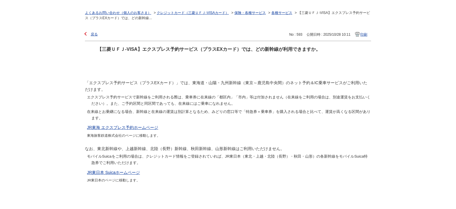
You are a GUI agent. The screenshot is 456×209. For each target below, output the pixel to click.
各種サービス (281, 13)
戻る (94, 34)
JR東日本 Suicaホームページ (113, 172)
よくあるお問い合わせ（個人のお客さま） (118, 13)
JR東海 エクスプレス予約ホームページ (122, 127)
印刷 (363, 35)
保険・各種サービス (250, 13)
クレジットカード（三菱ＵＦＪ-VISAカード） (193, 13)
